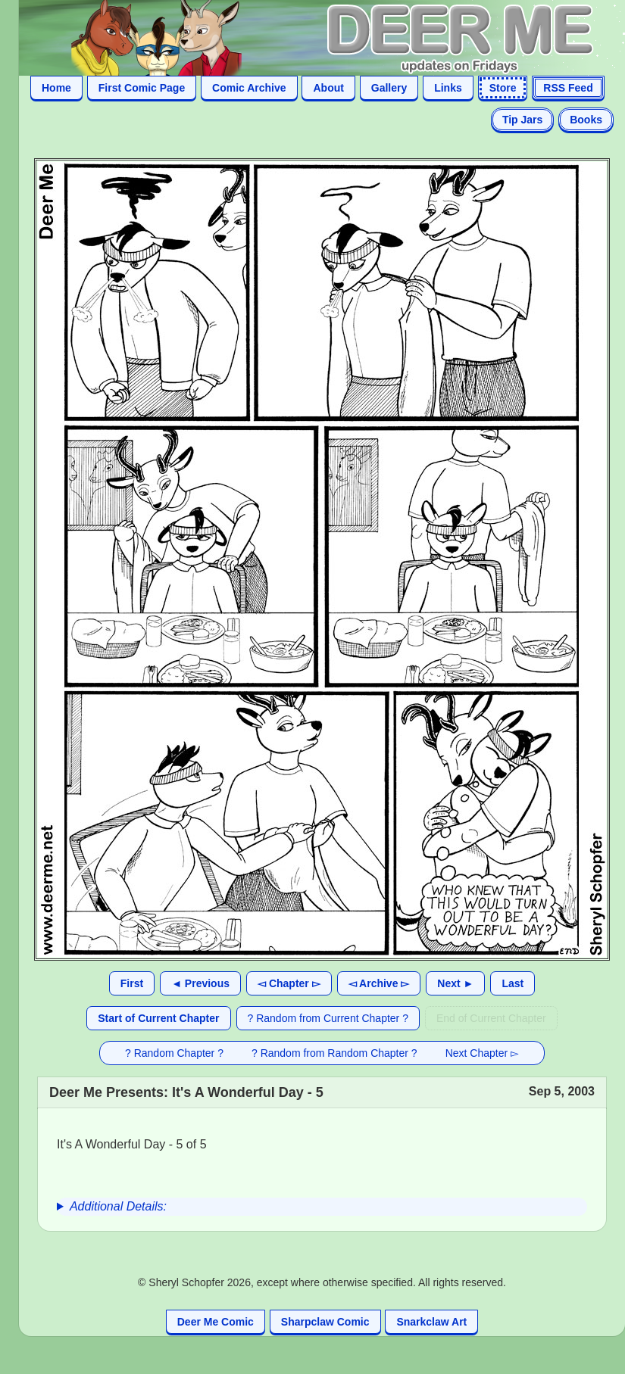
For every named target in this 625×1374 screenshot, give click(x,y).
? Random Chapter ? (174, 1053)
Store (503, 88)
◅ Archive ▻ (379, 983)
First (131, 983)
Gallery (389, 88)
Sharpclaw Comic (325, 1322)
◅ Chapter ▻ (289, 983)
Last (512, 983)
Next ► (455, 983)
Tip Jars (522, 120)
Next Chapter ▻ (482, 1053)
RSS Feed (567, 88)
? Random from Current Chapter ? (328, 1018)
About (328, 88)
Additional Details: (118, 1206)
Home (56, 88)
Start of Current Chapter (158, 1018)
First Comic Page (141, 88)
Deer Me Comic (215, 1322)
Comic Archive (249, 88)
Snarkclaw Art (431, 1322)
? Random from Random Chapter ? (334, 1053)
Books (586, 120)
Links (448, 88)
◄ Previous (200, 983)
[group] (322, 1207)
